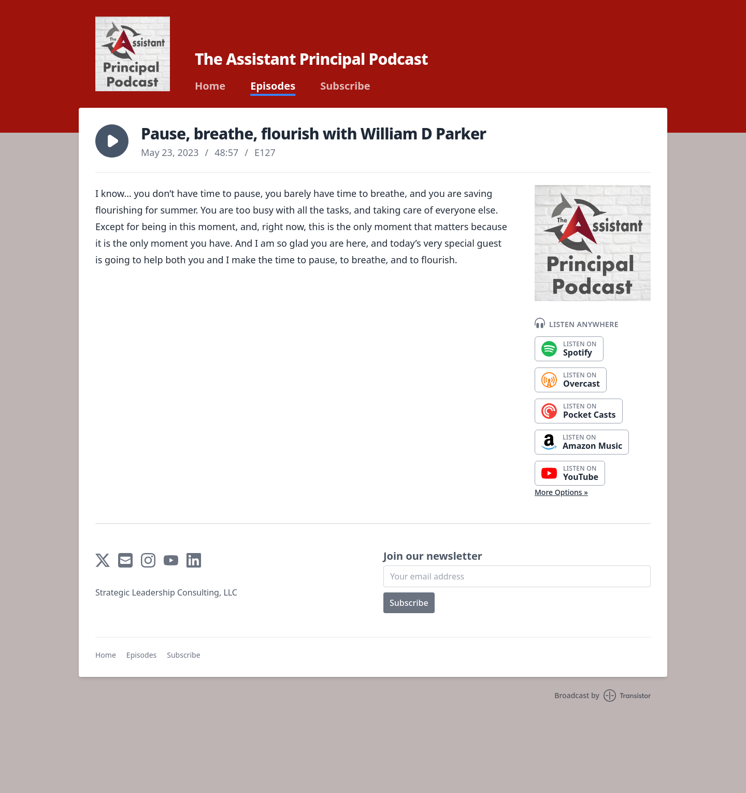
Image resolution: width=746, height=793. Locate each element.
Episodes (272, 86)
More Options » (561, 492)
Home (210, 86)
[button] (111, 141)
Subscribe (345, 86)
